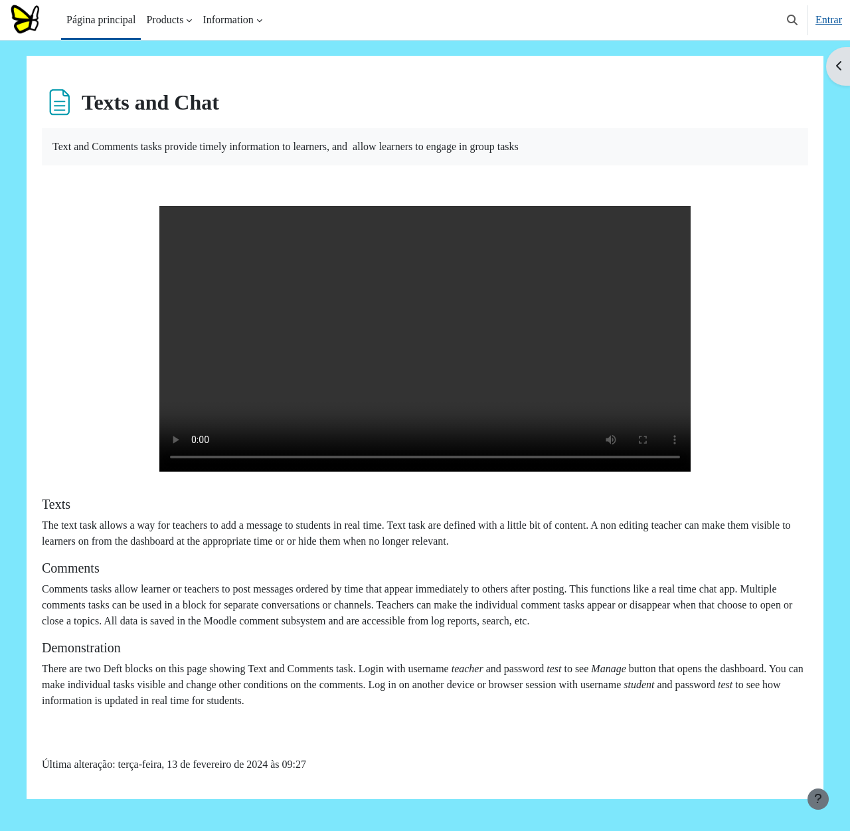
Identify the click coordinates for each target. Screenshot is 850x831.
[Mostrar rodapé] (818, 799)
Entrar (828, 19)
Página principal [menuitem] (100, 19)
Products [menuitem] (164, 19)
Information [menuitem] (228, 19)
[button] (792, 20)
